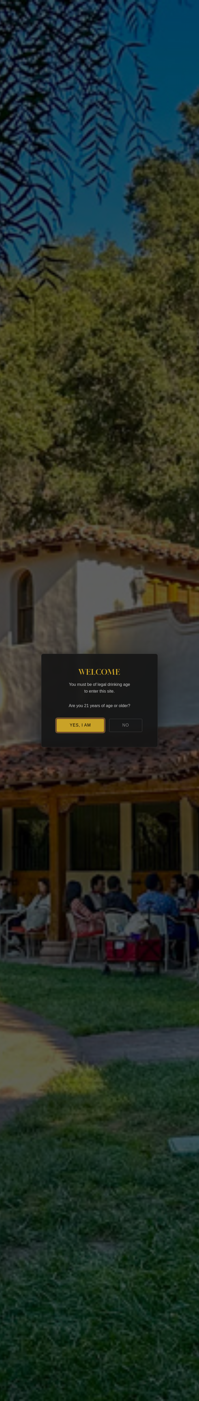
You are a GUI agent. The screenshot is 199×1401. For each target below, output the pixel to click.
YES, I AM (80, 725)
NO (125, 725)
